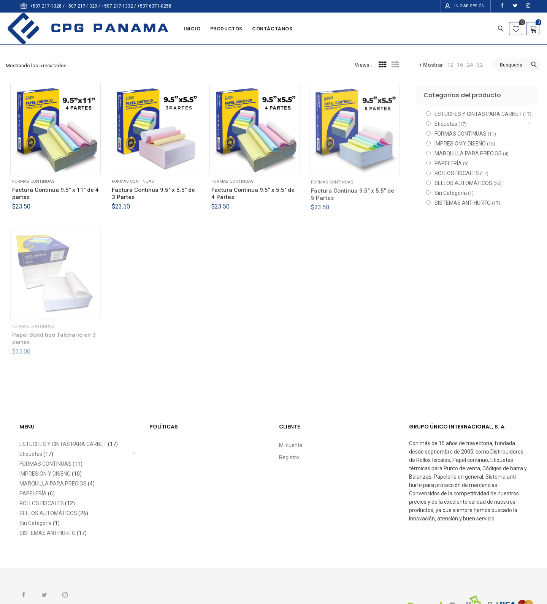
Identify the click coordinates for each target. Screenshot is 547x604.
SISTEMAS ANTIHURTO (462, 203)
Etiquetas (445, 124)
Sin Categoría (450, 193)
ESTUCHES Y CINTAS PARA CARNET (478, 114)
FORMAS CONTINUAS (33, 181)
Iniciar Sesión (469, 5)
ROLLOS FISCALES (456, 173)
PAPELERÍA (448, 163)
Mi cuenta (291, 445)
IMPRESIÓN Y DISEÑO (460, 144)
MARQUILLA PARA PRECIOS (468, 153)
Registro (289, 457)
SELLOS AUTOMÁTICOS (463, 183)
